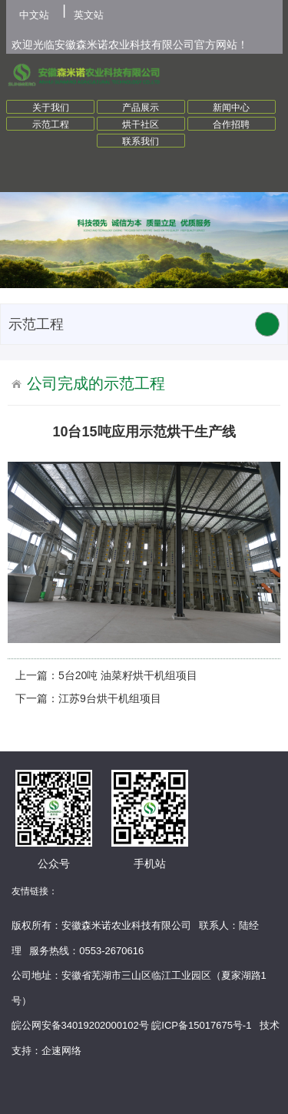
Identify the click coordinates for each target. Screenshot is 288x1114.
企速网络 (61, 1050)
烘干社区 (140, 124)
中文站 (34, 15)
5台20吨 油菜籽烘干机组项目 (127, 675)
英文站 (89, 15)
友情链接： (35, 891)
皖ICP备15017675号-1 (201, 1025)
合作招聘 (231, 124)
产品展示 (140, 107)
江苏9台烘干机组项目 (109, 698)
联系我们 (140, 141)
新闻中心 (231, 107)
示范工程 (50, 124)
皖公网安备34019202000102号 (80, 1025)
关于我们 (50, 107)
